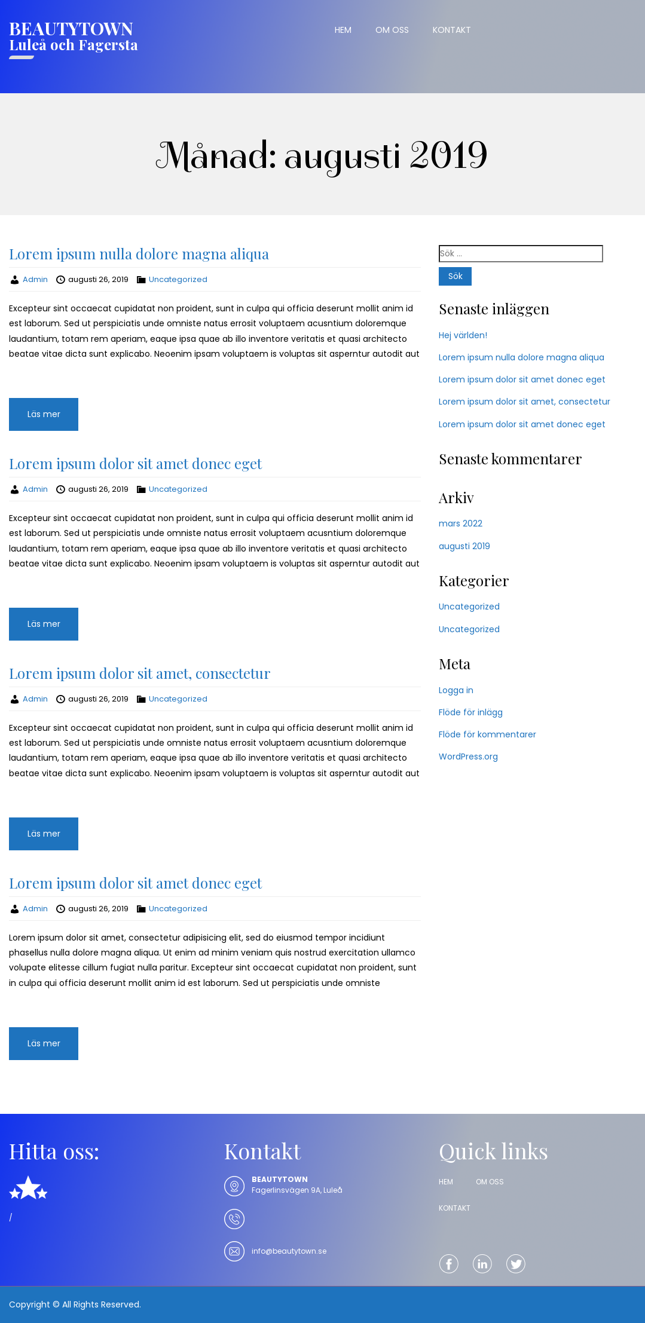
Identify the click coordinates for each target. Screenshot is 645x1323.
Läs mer (43, 414)
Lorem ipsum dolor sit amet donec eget (135, 463)
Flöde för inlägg (471, 712)
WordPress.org (468, 756)
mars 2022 (460, 523)
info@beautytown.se (289, 1251)
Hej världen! (463, 335)
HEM (343, 30)
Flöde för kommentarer (487, 734)
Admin (35, 279)
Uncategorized (178, 279)
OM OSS (392, 30)
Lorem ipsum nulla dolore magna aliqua (139, 253)
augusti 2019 (464, 546)
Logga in (456, 690)
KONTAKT (452, 30)
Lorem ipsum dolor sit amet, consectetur (140, 672)
